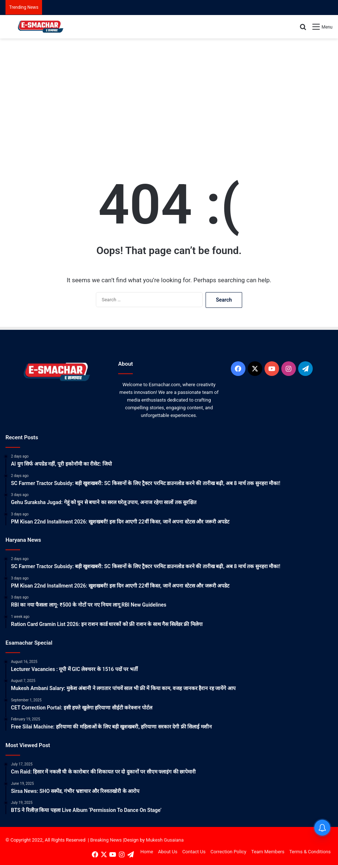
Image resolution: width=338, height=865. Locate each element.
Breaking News (105, 840)
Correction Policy (228, 851)
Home (146, 851)
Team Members (268, 851)
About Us (167, 851)
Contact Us (194, 851)
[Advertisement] (169, 97)
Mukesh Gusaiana (165, 840)
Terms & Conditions (310, 851)
